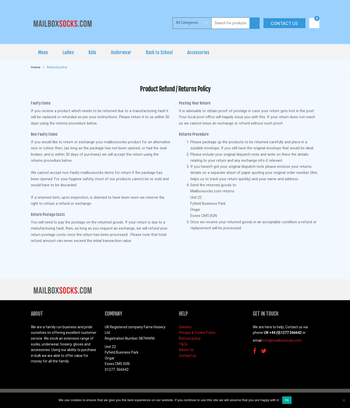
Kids (92, 52)
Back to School (159, 52)
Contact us (284, 23)
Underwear (121, 52)
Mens (43, 52)
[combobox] (231, 23)
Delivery (185, 327)
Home (35, 67)
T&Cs (183, 344)
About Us (186, 350)
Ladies (68, 52)
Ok (287, 400)
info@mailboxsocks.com (282, 340)
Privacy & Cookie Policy (197, 333)
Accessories (198, 52)
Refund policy (190, 338)
